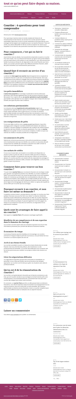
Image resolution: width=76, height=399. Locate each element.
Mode (53, 17)
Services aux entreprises (16, 31)
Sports (55, 323)
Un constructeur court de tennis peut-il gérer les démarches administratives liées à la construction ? (62, 127)
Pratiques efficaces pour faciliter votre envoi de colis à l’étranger (63, 34)
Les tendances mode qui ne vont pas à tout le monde (62, 63)
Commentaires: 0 (26, 31)
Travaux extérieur (51, 386)
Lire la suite (57, 246)
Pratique (29, 388)
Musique (16, 388)
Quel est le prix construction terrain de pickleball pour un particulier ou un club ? (63, 75)
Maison (55, 260)
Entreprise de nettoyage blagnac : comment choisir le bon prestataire (62, 51)
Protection (37, 386)
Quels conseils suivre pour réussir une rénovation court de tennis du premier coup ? (63, 101)
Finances (31, 386)
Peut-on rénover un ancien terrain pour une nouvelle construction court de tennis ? (63, 145)
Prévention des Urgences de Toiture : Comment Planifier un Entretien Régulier (63, 207)
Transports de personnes (38, 390)
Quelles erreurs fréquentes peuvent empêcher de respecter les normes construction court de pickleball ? (63, 94)
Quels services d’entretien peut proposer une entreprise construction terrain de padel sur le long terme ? (63, 108)
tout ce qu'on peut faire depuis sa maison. (38, 6)
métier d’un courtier (13, 302)
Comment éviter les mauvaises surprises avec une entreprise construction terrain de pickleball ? (63, 57)
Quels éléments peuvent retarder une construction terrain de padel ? (62, 133)
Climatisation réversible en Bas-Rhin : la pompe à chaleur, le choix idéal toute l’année (63, 139)
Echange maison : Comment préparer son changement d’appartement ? (62, 184)
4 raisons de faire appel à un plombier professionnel (62, 194)
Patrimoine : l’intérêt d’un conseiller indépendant (62, 29)
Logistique (53, 388)
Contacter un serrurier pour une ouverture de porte (63, 171)
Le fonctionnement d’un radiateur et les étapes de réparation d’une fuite (60, 264)
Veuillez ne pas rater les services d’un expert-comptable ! (63, 177)
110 (57, 378)
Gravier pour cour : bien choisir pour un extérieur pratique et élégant (63, 120)
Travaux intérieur (62, 386)
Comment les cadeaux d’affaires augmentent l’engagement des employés (63, 45)
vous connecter (14, 314)
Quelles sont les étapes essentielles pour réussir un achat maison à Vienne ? (62, 115)
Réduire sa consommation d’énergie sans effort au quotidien (62, 81)
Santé (47, 17)
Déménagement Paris (21, 35)
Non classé (22, 388)
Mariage (55, 230)
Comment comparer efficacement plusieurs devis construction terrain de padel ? (63, 87)
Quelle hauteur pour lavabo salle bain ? (63, 189)
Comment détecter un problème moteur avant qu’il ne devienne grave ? (63, 39)
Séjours (33, 17)
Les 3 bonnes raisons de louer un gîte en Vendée (63, 165)
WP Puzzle (69, 396)
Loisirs (40, 17)
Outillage (59, 388)
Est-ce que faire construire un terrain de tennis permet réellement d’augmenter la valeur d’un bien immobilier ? (63, 69)
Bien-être (25, 386)
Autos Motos (24, 17)
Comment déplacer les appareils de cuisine (62, 160)
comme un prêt (27, 124)
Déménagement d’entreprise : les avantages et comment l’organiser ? (63, 200)
